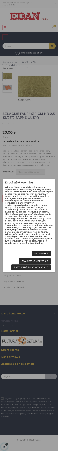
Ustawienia (41, 253)
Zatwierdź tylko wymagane (31, 267)
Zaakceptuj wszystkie (35, 261)
